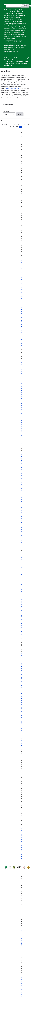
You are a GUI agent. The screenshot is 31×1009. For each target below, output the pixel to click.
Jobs (5, 65)
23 (21, 127)
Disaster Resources (21, 63)
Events (10, 65)
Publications (19, 61)
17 (22, 125)
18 (25, 125)
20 (11, 127)
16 (18, 125)
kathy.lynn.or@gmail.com (12, 88)
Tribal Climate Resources (11, 60)
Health (26, 61)
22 (17, 127)
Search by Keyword (8, 104)
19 (28, 125)
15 (15, 125)
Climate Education (9, 63)
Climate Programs (9, 61)
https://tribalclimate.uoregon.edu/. (14, 45)
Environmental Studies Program (21, 321)
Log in (27, 58)
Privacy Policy (21, 942)
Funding (6, 58)
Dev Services (21, 987)
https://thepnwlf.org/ (13, 40)
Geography (6, 111)
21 (14, 127)
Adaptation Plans (15, 58)
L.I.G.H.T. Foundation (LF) (17, 15)
